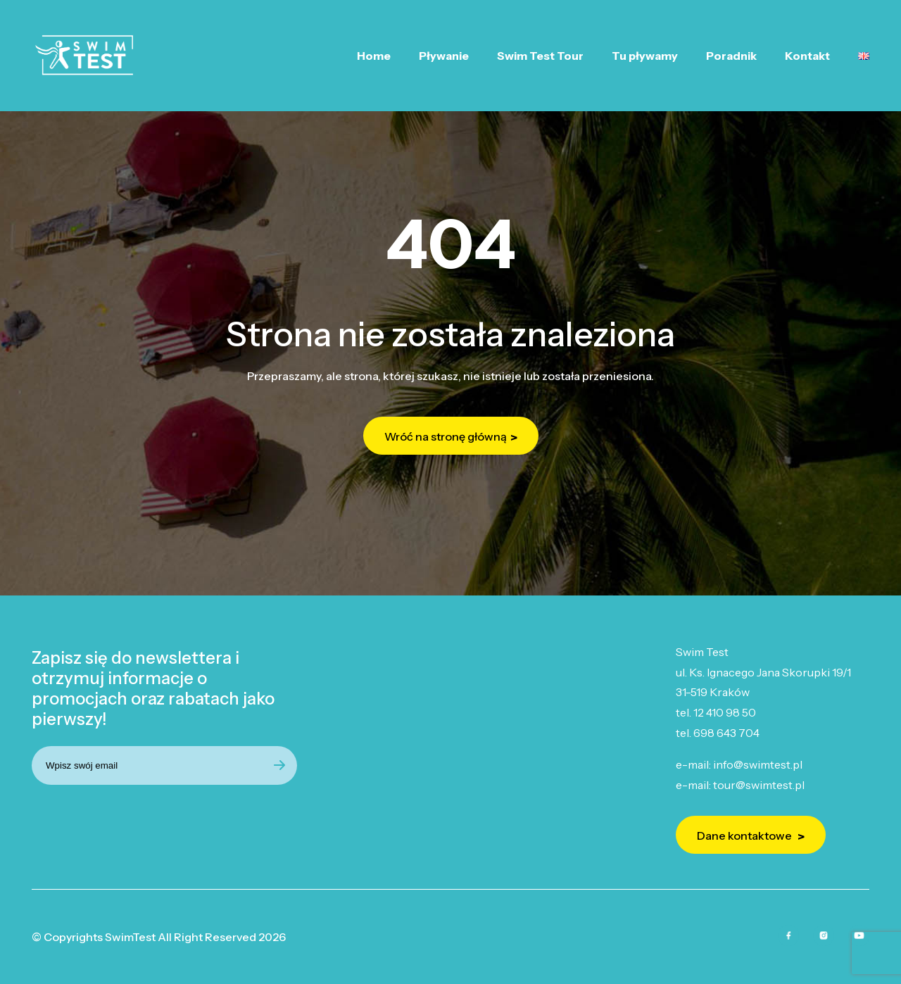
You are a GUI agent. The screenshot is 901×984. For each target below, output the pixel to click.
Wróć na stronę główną (445, 436)
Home (374, 56)
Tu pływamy (645, 56)
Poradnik (731, 56)
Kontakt (807, 56)
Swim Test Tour (540, 56)
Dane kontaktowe (745, 835)
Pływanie (444, 56)
